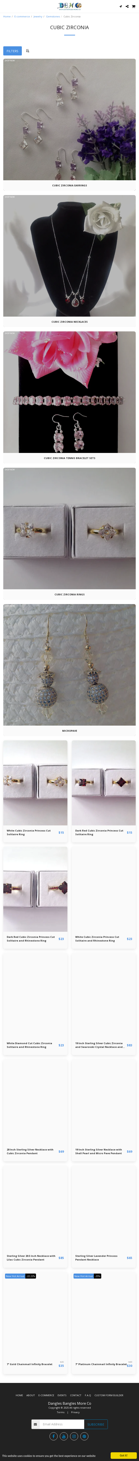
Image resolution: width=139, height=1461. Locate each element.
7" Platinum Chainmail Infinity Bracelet (101, 1364)
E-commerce (22, 16)
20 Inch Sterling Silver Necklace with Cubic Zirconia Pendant (30, 1151)
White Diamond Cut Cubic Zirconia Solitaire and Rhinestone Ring (29, 1045)
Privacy (75, 1412)
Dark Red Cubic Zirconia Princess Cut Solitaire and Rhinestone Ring (31, 938)
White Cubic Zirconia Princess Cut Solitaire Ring (29, 832)
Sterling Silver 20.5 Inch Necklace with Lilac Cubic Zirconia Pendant (31, 1257)
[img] (35, 782)
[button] (5, 6)
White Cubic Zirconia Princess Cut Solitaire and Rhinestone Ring (97, 938)
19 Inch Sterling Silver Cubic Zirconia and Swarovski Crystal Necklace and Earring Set (99, 1045)
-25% (97, 1276)
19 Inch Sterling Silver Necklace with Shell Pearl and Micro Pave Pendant (98, 1151)
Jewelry (38, 16)
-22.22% (30, 1276)
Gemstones (53, 16)
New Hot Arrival (15, 1276)
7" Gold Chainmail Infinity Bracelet (29, 1364)
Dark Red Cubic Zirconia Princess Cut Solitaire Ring (99, 832)
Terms (60, 1412)
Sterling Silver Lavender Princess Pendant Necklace (96, 1257)
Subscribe (96, 1424)
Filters (12, 51)
